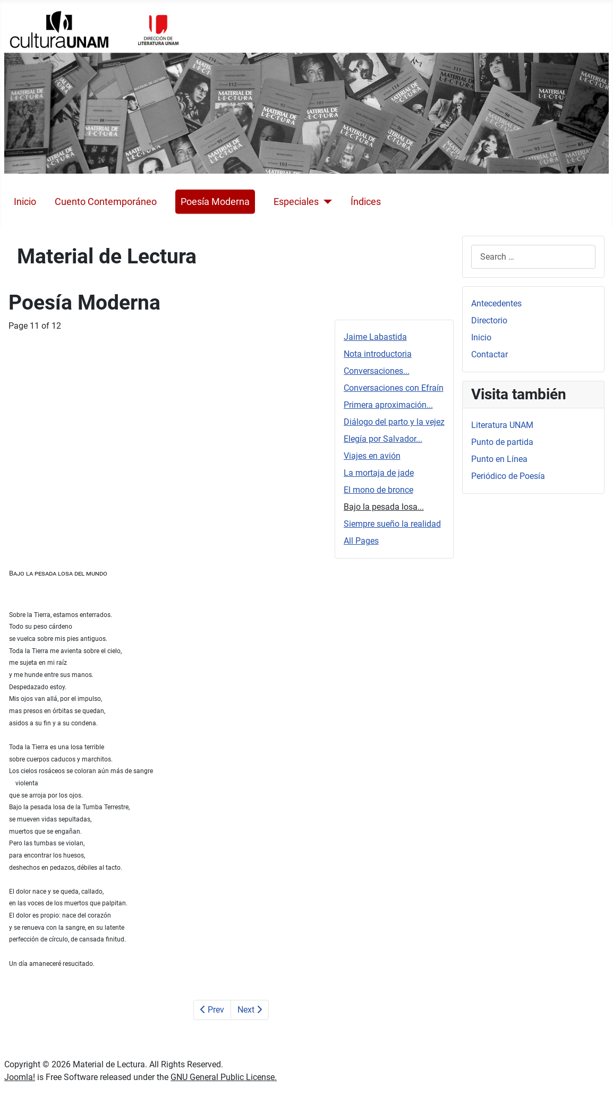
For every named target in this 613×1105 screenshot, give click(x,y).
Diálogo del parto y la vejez (394, 422)
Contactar (489, 354)
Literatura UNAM (502, 425)
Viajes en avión (372, 456)
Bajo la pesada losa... (384, 507)
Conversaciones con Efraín (394, 388)
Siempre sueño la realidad (392, 524)
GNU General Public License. (224, 1077)
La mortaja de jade (379, 473)
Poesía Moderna (215, 201)
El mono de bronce (378, 490)
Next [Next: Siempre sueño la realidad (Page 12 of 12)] (249, 1010)
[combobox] (533, 257)
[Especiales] (325, 202)
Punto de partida (502, 442)
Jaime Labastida (375, 337)
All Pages (361, 541)
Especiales (296, 201)
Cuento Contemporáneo (106, 201)
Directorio (489, 320)
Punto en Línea (499, 459)
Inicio (25, 201)
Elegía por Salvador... (383, 439)
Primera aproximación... (388, 405)
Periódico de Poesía (508, 476)
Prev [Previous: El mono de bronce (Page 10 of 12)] (212, 1010)
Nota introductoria (378, 354)
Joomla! (19, 1077)
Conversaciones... (377, 371)
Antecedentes (496, 303)
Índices (366, 201)
